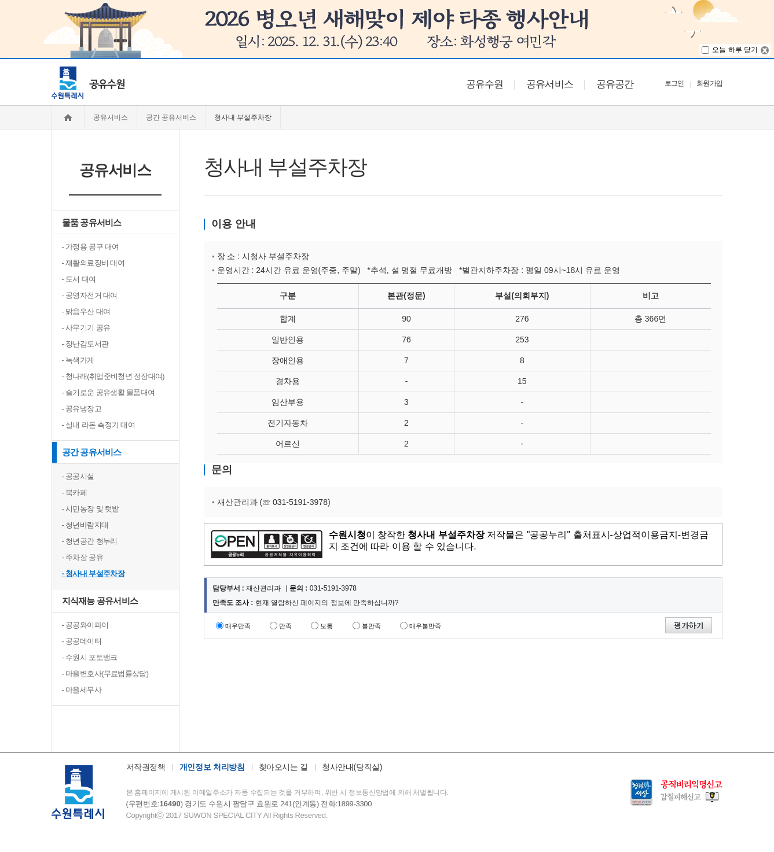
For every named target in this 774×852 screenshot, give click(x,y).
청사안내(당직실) (352, 767)
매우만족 (238, 625)
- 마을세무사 (81, 689)
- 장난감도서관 (85, 344)
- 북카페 (74, 492)
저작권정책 (146, 767)
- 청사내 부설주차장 (93, 573)
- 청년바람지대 (85, 525)
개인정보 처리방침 (212, 767)
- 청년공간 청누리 (90, 541)
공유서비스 (549, 84)
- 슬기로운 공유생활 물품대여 (108, 392)
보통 (326, 625)
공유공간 (615, 84)
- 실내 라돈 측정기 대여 (98, 425)
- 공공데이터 (81, 641)
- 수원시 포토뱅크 (90, 657)
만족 (285, 625)
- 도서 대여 (79, 279)
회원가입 (709, 83)
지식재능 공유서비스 (100, 601)
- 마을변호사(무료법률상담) (105, 673)
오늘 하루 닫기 (735, 50)
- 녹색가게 (78, 360)
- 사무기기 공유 (86, 327)
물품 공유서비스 (92, 222)
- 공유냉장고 (81, 408)
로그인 (674, 83)
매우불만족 (425, 625)
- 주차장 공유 (82, 557)
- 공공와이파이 (85, 625)
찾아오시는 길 (283, 767)
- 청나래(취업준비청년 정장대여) (113, 376)
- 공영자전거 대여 (90, 295)
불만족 (371, 625)
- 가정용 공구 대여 (90, 246)
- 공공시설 (78, 476)
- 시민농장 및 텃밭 (90, 508)
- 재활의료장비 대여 (93, 263)
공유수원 (485, 84)
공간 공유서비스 (92, 452)
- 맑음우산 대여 (86, 311)
